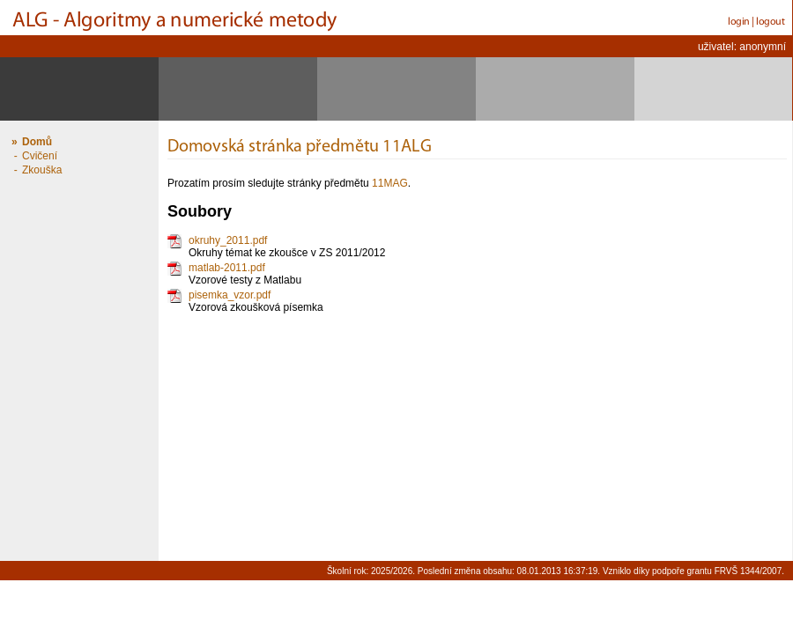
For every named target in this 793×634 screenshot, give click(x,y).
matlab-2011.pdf (227, 268)
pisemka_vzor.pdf (230, 295)
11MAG (390, 183)
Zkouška (42, 170)
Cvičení (39, 156)
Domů (37, 142)
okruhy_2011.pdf (228, 240)
